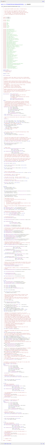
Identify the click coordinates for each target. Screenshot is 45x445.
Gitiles (5, 443)
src (5, 4)
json (43, 443)
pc (25, 4)
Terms (10, 443)
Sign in (43, 1)
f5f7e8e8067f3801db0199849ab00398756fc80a (15, 4)
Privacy (8, 443)
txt (41, 443)
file (19, 6)
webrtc (2, 4)
